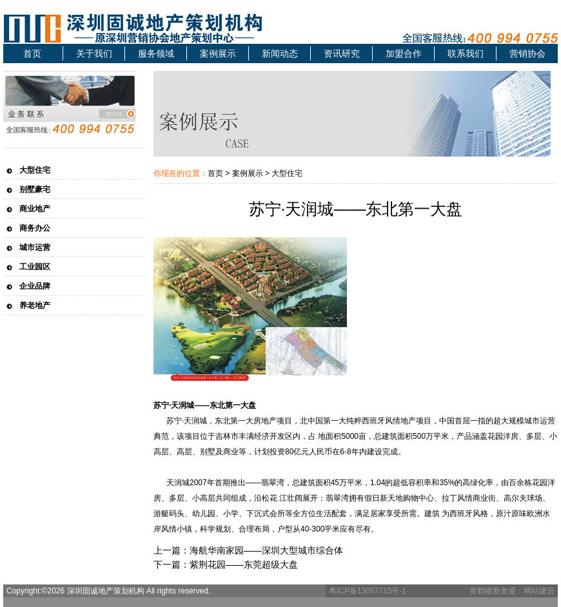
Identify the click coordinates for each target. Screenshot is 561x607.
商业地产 (34, 208)
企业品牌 (34, 286)
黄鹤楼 (481, 590)
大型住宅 (34, 170)
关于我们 (94, 53)
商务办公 (34, 228)
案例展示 (218, 53)
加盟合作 (404, 53)
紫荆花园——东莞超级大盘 (244, 564)
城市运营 (34, 247)
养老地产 (34, 305)
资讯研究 (342, 53)
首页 (32, 53)
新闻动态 (280, 53)
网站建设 (539, 590)
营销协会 (527, 53)
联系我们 (466, 53)
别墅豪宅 (34, 189)
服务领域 (156, 53)
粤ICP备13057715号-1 (367, 590)
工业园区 (34, 266)
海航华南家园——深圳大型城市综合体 (266, 550)
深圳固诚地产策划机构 (164, 28)
